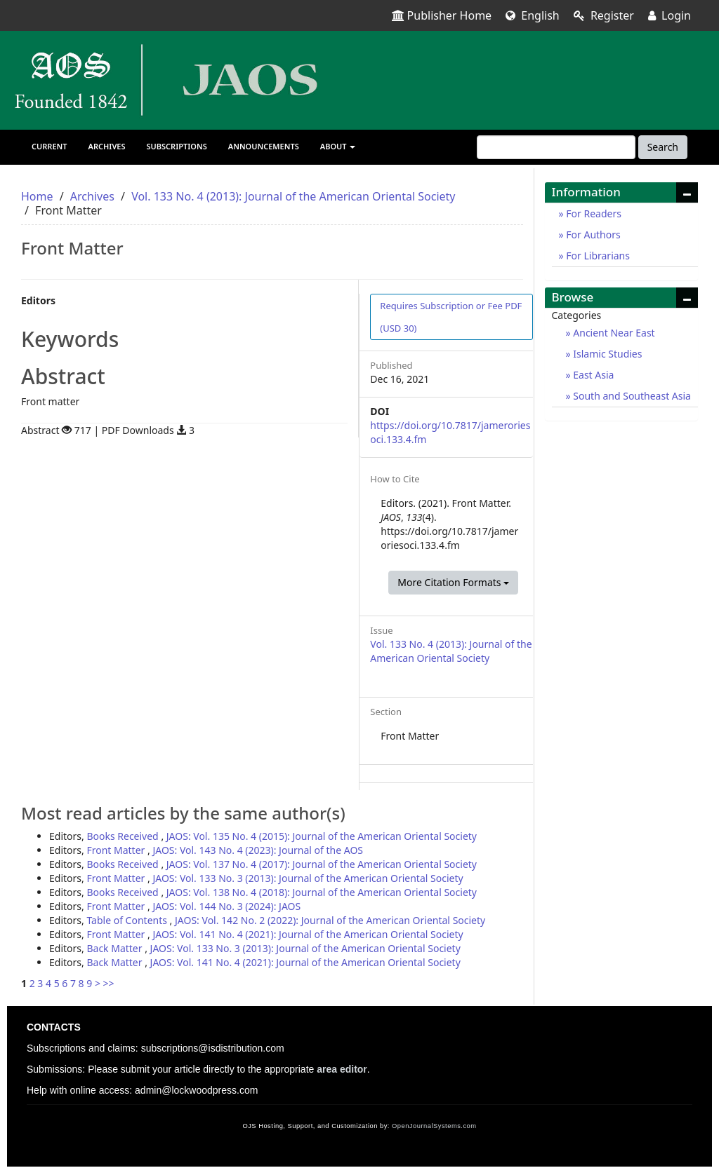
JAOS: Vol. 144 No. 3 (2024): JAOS (226, 906)
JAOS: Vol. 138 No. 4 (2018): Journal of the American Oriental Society (321, 892)
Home (37, 196)
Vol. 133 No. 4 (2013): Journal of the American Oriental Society (293, 196)
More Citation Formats (453, 582)
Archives (107, 146)
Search (662, 147)
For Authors (592, 234)
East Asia (592, 374)
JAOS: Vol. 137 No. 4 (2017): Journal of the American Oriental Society (321, 864)
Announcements (263, 146)
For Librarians (597, 255)
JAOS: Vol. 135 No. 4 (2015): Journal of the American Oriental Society (321, 836)
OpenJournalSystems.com (434, 1125)
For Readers (592, 213)
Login (669, 15)
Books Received (123, 836)
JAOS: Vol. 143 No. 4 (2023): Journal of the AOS (257, 850)
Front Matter (116, 850)
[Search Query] (556, 147)
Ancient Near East (613, 332)
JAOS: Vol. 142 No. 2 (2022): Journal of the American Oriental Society (330, 920)
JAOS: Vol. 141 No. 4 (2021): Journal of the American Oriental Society (307, 934)
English (533, 15)
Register (604, 15)
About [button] (338, 146)
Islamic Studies (606, 353)
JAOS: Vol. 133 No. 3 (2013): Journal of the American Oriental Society (307, 878)
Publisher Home (442, 15)
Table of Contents (127, 920)
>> (108, 983)
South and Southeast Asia (631, 395)
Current (49, 146)
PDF (451, 316)
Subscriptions (177, 146)
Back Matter (115, 948)
